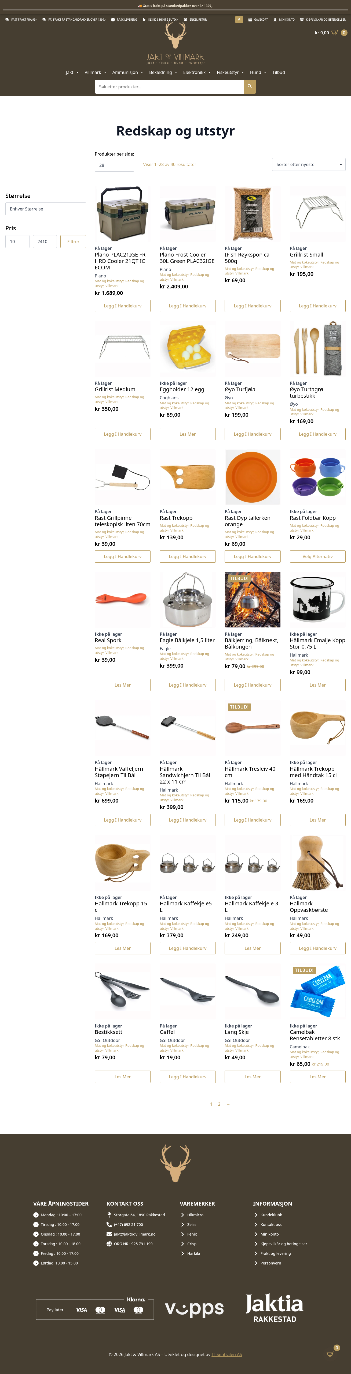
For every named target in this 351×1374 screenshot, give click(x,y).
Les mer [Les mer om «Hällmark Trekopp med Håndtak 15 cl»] (318, 820)
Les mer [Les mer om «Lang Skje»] (252, 1077)
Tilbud (278, 72)
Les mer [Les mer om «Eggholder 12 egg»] (188, 434)
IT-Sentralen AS (226, 1354)
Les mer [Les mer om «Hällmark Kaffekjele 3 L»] (252, 948)
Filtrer (73, 241)
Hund (258, 72)
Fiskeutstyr (231, 72)
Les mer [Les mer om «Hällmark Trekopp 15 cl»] (123, 948)
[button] (250, 87)
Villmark (96, 72)
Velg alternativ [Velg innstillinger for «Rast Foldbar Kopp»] (318, 556)
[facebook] (239, 19)
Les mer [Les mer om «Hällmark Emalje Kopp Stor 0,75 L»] (318, 685)
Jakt (72, 72)
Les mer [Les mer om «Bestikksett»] (123, 1077)
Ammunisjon (128, 72)
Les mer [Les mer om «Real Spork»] (123, 685)
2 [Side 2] (219, 1104)
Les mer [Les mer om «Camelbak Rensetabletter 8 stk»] (318, 1077)
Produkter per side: (114, 154)
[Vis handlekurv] (331, 32)
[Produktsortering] (309, 164)
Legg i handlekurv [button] (122, 306)
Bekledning (163, 72)
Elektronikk (197, 72)
